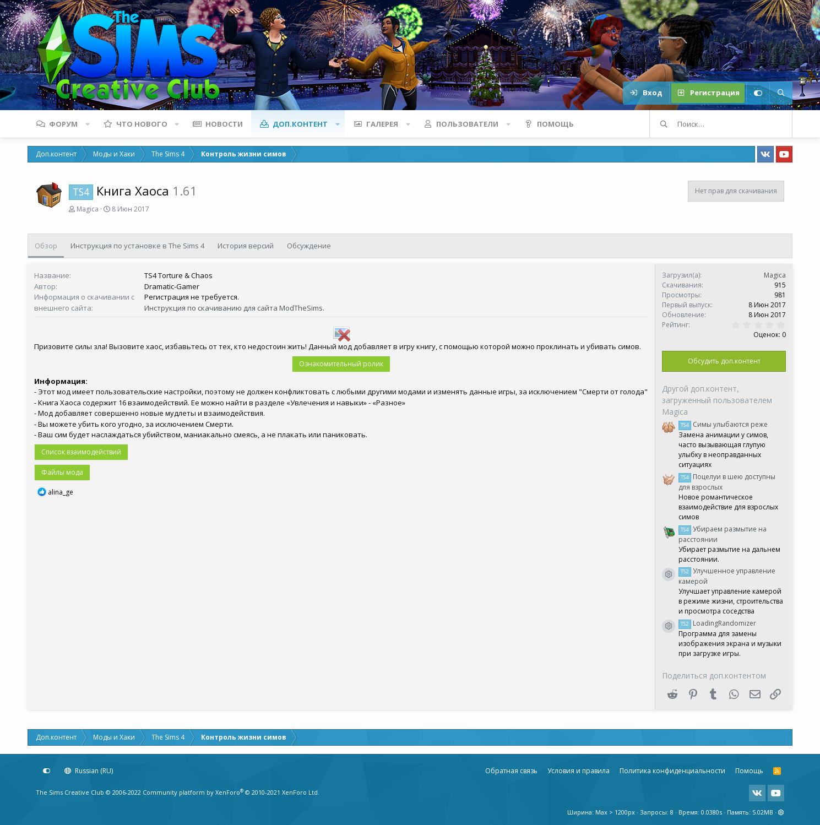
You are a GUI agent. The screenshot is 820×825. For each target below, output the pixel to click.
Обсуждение (309, 246)
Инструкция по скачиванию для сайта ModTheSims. (234, 308)
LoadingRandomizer (717, 623)
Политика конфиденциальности (672, 770)
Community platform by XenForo (231, 792)
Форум (63, 124)
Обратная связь (511, 770)
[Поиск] (780, 93)
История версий (246, 246)
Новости (224, 124)
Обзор (46, 246)
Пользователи (467, 124)
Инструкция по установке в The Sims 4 (137, 246)
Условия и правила (578, 770)
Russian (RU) (88, 770)
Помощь (555, 124)
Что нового (141, 124)
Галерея (382, 124)
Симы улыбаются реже (723, 424)
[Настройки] (757, 93)
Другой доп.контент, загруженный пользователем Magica (717, 400)
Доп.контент (300, 124)
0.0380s (711, 812)
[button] (87, 124)
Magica (88, 209)
